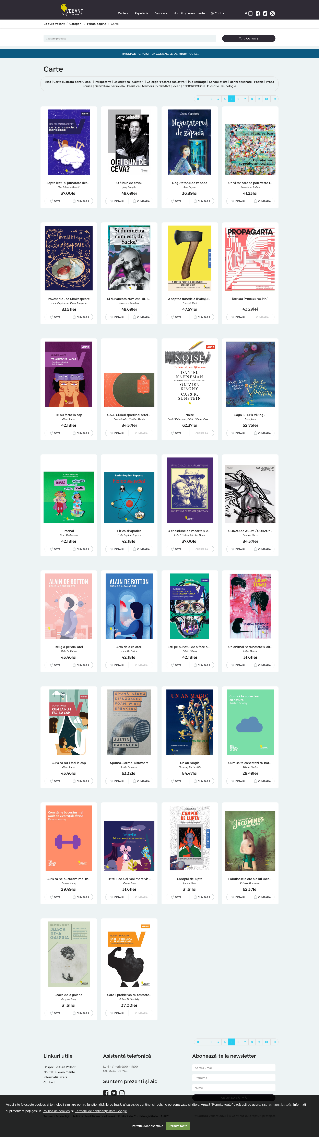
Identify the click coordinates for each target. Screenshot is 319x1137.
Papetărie (141, 13)
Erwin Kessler (121, 419)
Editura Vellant (54, 23)
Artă (48, 81)
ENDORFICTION (194, 86)
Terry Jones (250, 419)
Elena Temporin (78, 303)
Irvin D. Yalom (181, 535)
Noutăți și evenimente (189, 13)
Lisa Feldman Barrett (69, 187)
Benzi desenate (241, 81)
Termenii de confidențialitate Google (101, 1111)
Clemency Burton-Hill (190, 767)
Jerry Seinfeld (129, 187)
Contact (49, 1082)
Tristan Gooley (250, 767)
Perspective (103, 81)
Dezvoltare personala (110, 86)
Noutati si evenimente (59, 1072)
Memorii (148, 86)
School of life (218, 81)
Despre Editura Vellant (60, 1067)
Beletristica (122, 81)
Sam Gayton (190, 187)
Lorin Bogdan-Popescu (129, 535)
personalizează (280, 1104)
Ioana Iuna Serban (250, 187)
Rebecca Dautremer (250, 883)
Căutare (249, 38)
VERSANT (163, 86)
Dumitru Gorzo (250, 535)
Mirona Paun (129, 883)
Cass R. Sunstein (211, 419)
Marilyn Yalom (197, 535)
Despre (160, 13)
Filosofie (213, 86)
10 (266, 99)
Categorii (75, 23)
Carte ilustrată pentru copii (73, 81)
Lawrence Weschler (129, 303)
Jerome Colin (189, 883)
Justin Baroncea (129, 767)
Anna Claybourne (60, 303)
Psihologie (228, 86)
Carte (123, 13)
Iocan (176, 86)
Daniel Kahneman (177, 419)
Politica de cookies (56, 1111)
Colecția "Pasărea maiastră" (166, 81)
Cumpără (83, 201)
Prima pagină (96, 23)
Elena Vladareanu (68, 535)
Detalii (58, 201)
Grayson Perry (68, 999)
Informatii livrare (55, 1077)
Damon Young (68, 883)
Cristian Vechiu (137, 419)
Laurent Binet (190, 303)
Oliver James (68, 419)
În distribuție (197, 81)
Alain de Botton (68, 651)
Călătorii (138, 81)
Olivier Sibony (194, 419)
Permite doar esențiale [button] (147, 1126)
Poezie (258, 81)
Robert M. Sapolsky (129, 999)
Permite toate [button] (178, 1126)
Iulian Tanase (250, 651)
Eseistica (133, 86)
